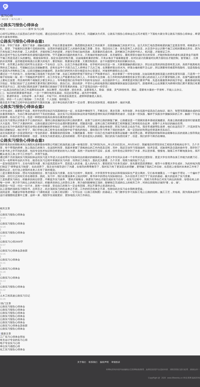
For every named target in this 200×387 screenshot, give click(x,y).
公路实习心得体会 (10, 259)
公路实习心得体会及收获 (14, 250)
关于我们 (81, 362)
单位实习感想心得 (10, 346)
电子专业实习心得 (10, 343)
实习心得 (7, 15)
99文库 (5, 19)
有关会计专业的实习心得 (14, 339)
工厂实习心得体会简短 (12, 336)
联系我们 (93, 362)
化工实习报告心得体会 (12, 349)
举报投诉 (115, 362)
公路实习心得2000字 (11, 241)
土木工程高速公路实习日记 (15, 295)
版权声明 (104, 362)
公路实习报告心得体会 (12, 214)
